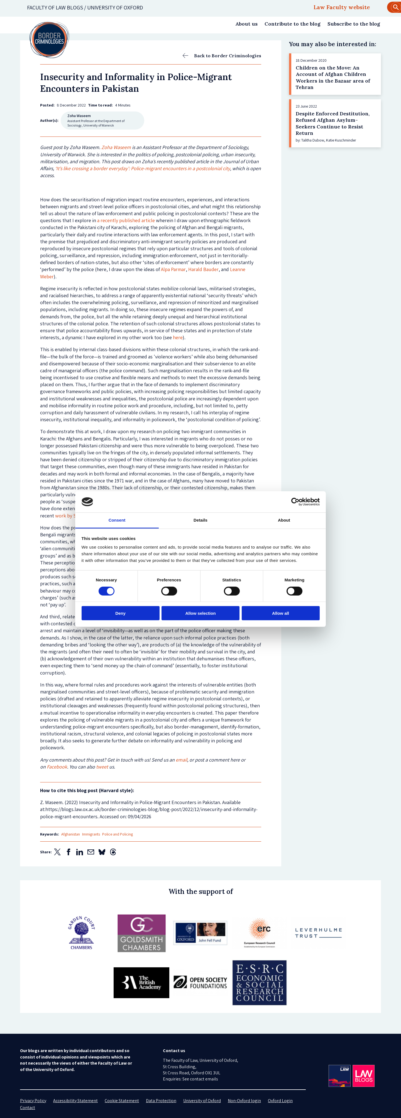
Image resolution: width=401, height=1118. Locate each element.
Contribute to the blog (293, 24)
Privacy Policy (33, 1101)
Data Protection (161, 1101)
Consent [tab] (117, 520)
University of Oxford (202, 1101)
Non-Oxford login (244, 1101)
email (181, 760)
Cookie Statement (122, 1101)
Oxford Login (280, 1101)
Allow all (280, 613)
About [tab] (284, 520)
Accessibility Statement (75, 1101)
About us (246, 24)
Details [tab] (200, 520)
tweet (102, 766)
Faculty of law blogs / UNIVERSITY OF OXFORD (85, 7)
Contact (27, 1107)
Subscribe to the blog (353, 24)
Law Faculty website (342, 7)
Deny (120, 613)
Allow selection (200, 613)
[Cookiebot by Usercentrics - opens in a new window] (295, 502)
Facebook (57, 766)
